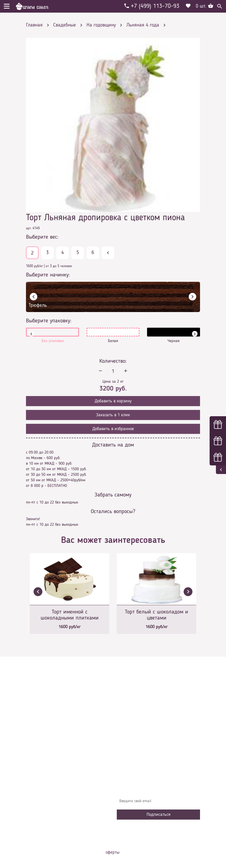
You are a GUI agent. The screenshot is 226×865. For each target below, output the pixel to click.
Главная (127, 712)
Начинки (127, 743)
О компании (130, 720)
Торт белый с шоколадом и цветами (156, 615)
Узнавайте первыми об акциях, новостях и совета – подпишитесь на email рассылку (158, 789)
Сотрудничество (133, 758)
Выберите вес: (42, 237)
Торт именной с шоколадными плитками (70, 615)
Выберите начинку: (48, 275)
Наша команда (133, 765)
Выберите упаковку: (48, 321)
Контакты (128, 735)
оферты (113, 852)
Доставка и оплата (136, 728)
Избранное (129, 750)
